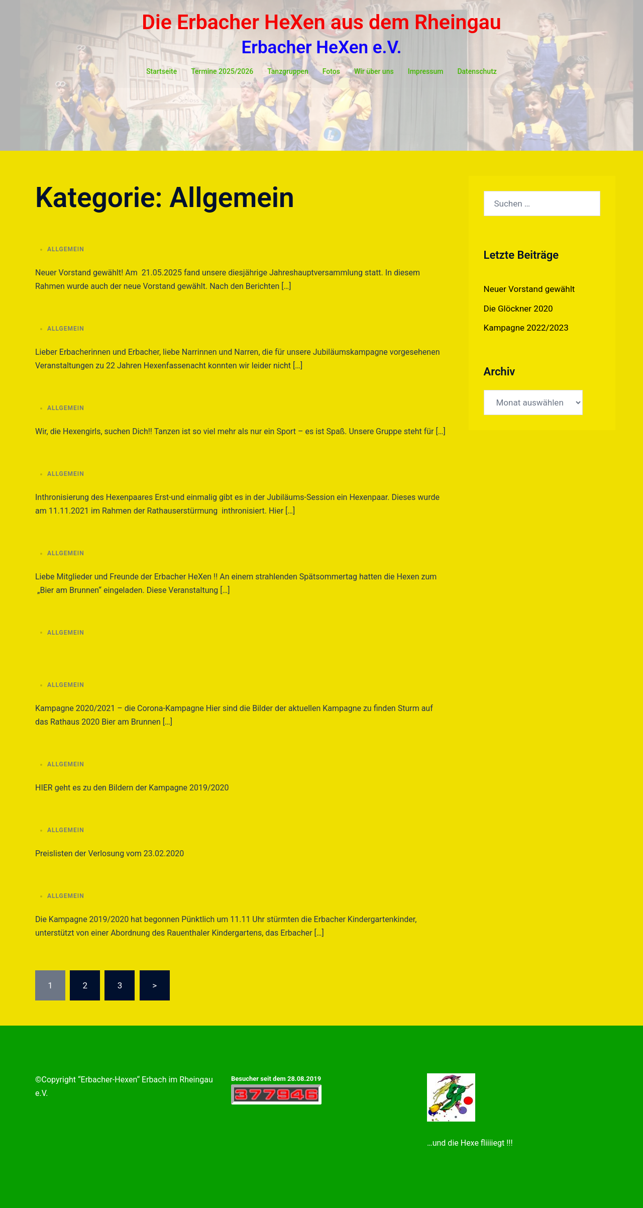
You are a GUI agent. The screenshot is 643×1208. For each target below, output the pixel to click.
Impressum (426, 71)
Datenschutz (476, 71)
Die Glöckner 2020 (518, 309)
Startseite (161, 71)
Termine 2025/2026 (222, 71)
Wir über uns (374, 71)
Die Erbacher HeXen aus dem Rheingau (321, 22)
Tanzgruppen (287, 71)
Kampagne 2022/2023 (526, 328)
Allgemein (65, 249)
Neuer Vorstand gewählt (529, 289)
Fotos (331, 71)
